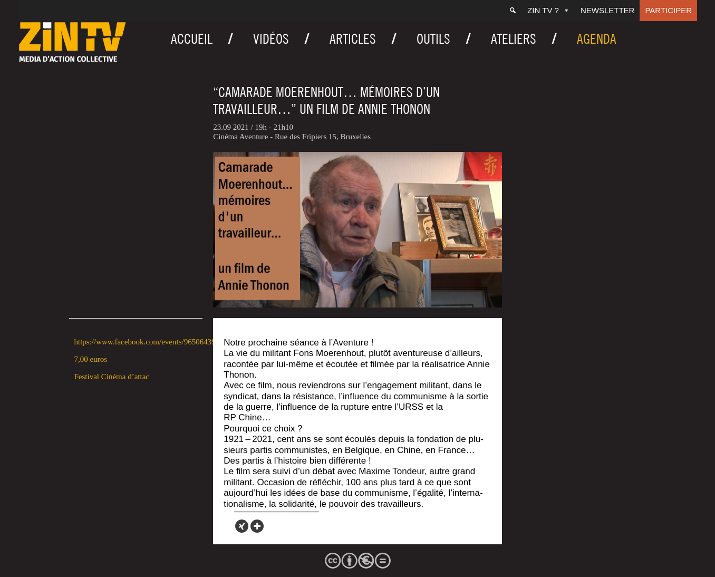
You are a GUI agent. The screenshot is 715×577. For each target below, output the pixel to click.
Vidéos (271, 39)
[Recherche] (513, 10)
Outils (433, 39)
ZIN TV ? (548, 10)
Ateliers (513, 39)
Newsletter (608, 10)
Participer (668, 10)
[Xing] (241, 526)
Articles (353, 39)
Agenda (596, 39)
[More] (257, 526)
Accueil (191, 39)
